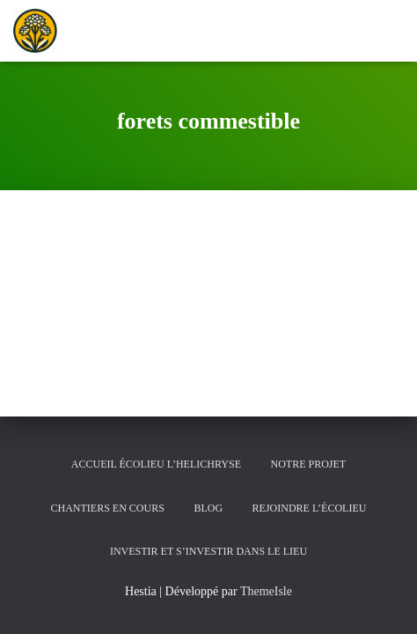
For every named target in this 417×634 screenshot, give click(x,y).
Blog (208, 508)
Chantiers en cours (108, 508)
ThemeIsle (266, 591)
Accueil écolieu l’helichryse (156, 464)
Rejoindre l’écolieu (309, 508)
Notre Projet (308, 464)
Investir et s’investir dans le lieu (208, 551)
